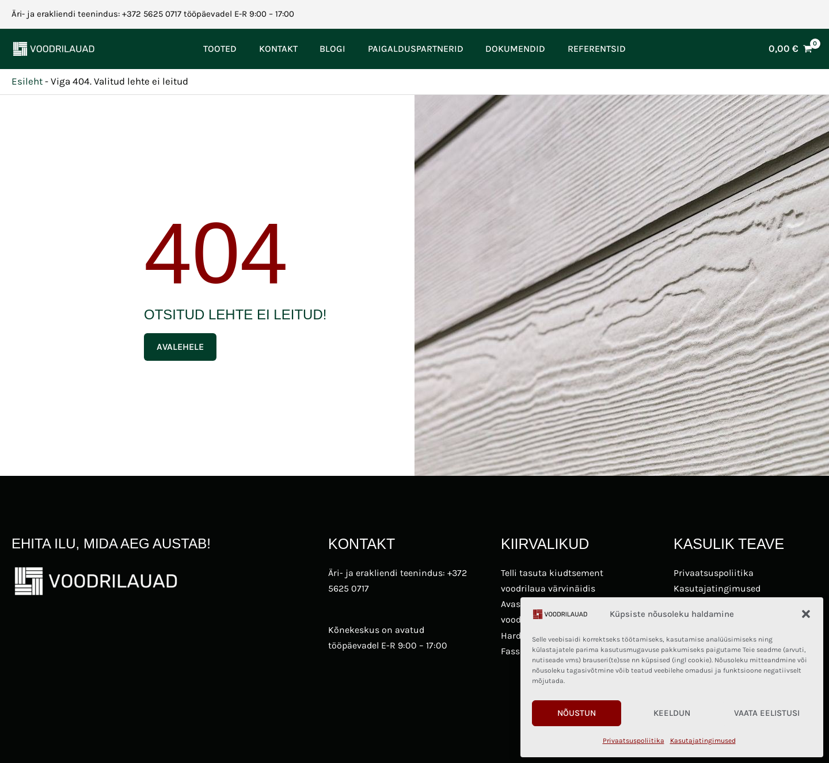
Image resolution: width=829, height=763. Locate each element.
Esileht (27, 81)
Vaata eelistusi (767, 713)
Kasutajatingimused (703, 741)
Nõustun (576, 713)
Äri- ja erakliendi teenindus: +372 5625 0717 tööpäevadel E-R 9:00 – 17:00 (153, 14)
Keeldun (671, 713)
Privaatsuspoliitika (633, 741)
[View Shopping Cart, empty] (790, 49)
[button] (806, 614)
